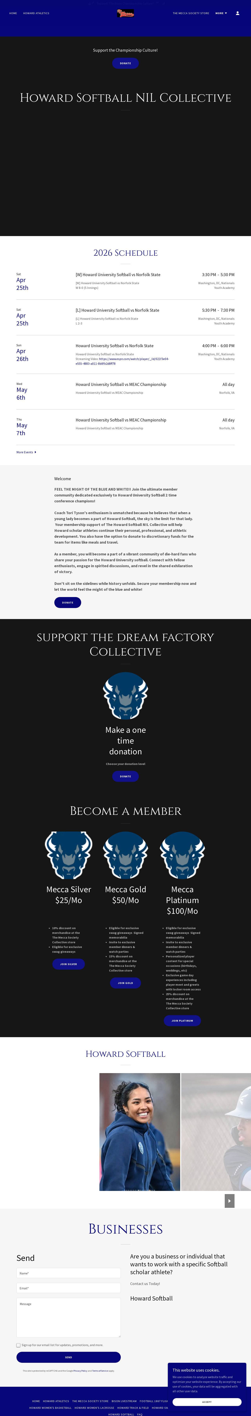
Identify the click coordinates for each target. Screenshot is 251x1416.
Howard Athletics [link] (36, 21)
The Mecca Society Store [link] (191, 21)
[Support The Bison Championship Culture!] (125, 3)
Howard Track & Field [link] (133, 1408)
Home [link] (13, 21)
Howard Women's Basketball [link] (50, 1408)
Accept (207, 1401)
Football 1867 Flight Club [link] (159, 1401)
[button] (221, 21)
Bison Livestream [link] (124, 1401)
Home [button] (36, 1401)
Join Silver (68, 964)
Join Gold (125, 983)
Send (68, 1357)
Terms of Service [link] (100, 1370)
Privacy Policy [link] (80, 1370)
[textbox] (68, 1273)
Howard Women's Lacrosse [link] (94, 1408)
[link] (125, 21)
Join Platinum (182, 1020)
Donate (125, 63)
